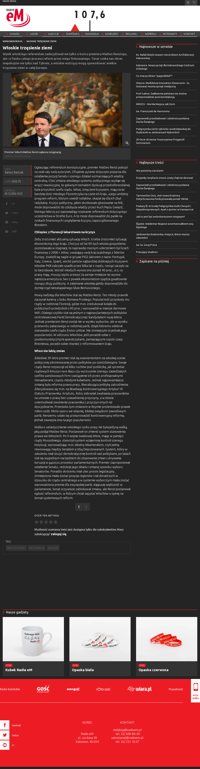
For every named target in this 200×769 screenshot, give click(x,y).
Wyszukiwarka (194, 3)
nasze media (9, 1)
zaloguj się (58, 534)
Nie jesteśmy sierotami (149, 170)
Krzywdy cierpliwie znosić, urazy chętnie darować (164, 177)
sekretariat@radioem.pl (127, 737)
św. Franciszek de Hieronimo (153, 111)
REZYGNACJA (36, 548)
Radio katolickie (10, 689)
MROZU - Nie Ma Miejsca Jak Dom (155, 104)
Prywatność (176, 689)
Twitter (15, 212)
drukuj (14, 222)
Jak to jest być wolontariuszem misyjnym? (160, 216)
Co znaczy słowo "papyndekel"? (154, 75)
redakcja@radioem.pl (127, 730)
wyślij (14, 231)
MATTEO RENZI (16, 548)
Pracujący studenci (147, 252)
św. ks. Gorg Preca (146, 244)
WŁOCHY (53, 548)
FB (13, 203)
